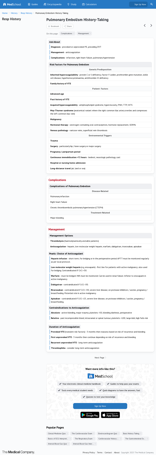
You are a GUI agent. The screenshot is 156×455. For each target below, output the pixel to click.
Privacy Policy (89, 452)
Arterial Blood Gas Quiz (57, 444)
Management (83, 33)
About (117, 452)
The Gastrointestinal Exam (135, 438)
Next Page (99, 357)
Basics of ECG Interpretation (59, 438)
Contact (108, 452)
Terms (99, 452)
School (14, 4)
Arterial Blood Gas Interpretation (85, 444)
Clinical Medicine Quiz (57, 433)
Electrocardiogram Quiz (107, 433)
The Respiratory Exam (83, 438)
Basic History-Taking (131, 433)
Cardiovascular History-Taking (110, 438)
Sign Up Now (140, 4)
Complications (66, 33)
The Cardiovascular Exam (82, 433)
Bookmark (53, 26)
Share (68, 26)
